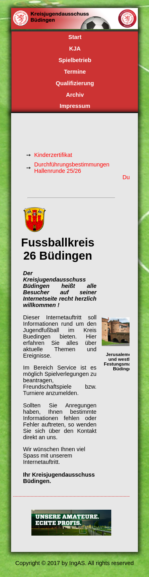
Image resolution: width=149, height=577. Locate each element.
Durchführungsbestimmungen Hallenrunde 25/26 (71, 167)
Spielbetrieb (74, 60)
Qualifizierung (75, 83)
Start (74, 37)
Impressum (75, 106)
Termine (75, 71)
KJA (75, 48)
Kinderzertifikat (53, 155)
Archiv (75, 95)
